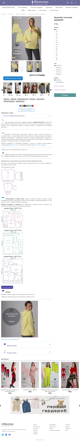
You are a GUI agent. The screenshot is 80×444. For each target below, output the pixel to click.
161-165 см (58, 67)
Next (50, 90)
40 (56, 29)
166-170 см (58, 69)
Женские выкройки (37, 7)
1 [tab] (39, 413)
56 (56, 46)
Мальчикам (59, 7)
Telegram (67, 426)
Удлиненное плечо (23, 99)
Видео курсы (32, 10)
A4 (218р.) (58, 80)
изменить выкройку (41, 145)
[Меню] (4, 2)
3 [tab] (42, 413)
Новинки (35, 433)
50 (56, 40)
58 (56, 49)
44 (56, 33)
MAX (66, 430)
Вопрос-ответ (52, 426)
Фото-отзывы (54, 10)
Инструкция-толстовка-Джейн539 (10, 339)
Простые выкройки (9, 101)
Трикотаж (6, 99)
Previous (2, 90)
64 (56, 55)
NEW (23, 10)
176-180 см (58, 74)
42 (56, 31)
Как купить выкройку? (60, 89)
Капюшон (32, 99)
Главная (3, 14)
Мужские (35, 432)
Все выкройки (22, 7)
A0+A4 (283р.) (59, 82)
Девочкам (49, 7)
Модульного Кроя (14, 145)
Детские (35, 430)
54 (56, 44)
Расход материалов (7, 287)
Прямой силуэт (20, 101)
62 (56, 53)
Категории (10, 14)
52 (56, 42)
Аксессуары (43, 10)
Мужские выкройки (72, 7)
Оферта (51, 428)
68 (56, 59)
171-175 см (58, 72)
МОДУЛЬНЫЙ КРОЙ (8, 7)
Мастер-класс (40, 99)
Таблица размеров (59, 86)
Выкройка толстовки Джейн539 (37, 14)
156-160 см (59, 65)
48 (56, 38)
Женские (35, 428)
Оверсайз (13, 99)
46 (56, 36)
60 (56, 51)
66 (56, 57)
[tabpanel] (14, 66)
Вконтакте (67, 428)
